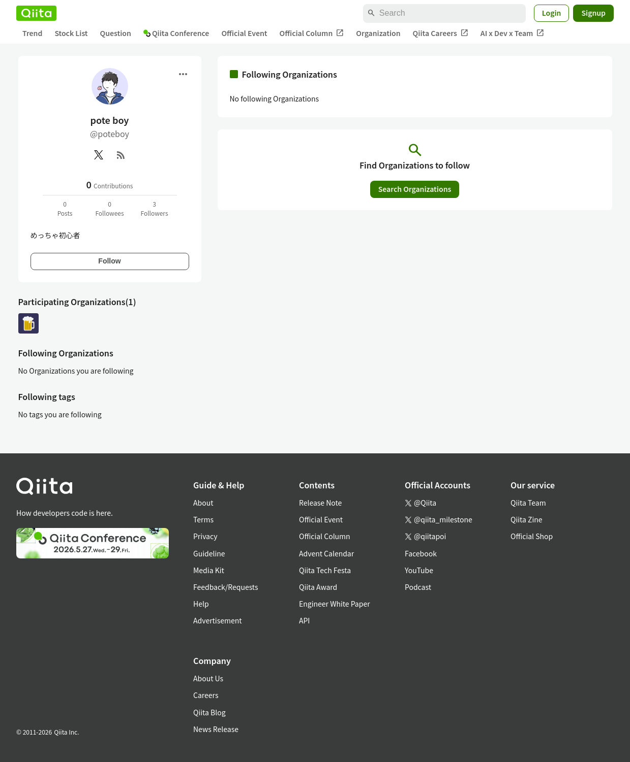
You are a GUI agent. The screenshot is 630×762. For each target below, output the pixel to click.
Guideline (209, 553)
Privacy (205, 536)
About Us (208, 678)
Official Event (244, 33)
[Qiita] (36, 13)
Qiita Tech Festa (325, 570)
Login (551, 13)
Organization (378, 33)
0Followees (109, 208)
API (304, 620)
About (203, 503)
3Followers (154, 208)
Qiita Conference (176, 33)
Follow (109, 261)
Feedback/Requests (225, 587)
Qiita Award (318, 587)
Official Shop (532, 536)
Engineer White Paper (334, 604)
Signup (593, 13)
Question (115, 33)
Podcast (418, 587)
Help (201, 604)
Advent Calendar (326, 553)
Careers (205, 695)
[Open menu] (183, 74)
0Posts (65, 208)
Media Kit (208, 570)
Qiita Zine (527, 519)
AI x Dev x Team (513, 33)
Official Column (312, 33)
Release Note (320, 503)
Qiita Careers (440, 33)
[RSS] (121, 155)
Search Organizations (415, 189)
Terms (203, 519)
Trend (32, 33)
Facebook (421, 553)
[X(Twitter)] (98, 155)
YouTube (419, 570)
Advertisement (217, 620)
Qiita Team (528, 503)
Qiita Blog (209, 712)
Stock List (70, 33)
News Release (215, 729)
